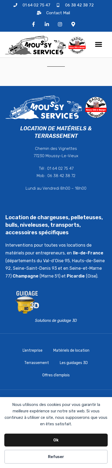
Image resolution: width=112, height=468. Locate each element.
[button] (98, 44)
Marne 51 (50, 276)
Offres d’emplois (56, 375)
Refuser (56, 456)
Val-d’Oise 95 (56, 260)
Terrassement (36, 363)
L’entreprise (33, 350)
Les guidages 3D (74, 363)
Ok (56, 440)
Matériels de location (71, 350)
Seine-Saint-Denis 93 (35, 268)
